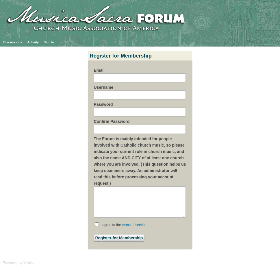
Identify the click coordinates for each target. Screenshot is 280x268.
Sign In (49, 42)
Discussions (12, 42)
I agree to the (121, 224)
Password (103, 104)
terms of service (134, 225)
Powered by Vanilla (18, 262)
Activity (33, 42)
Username (104, 87)
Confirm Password (112, 121)
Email (99, 70)
